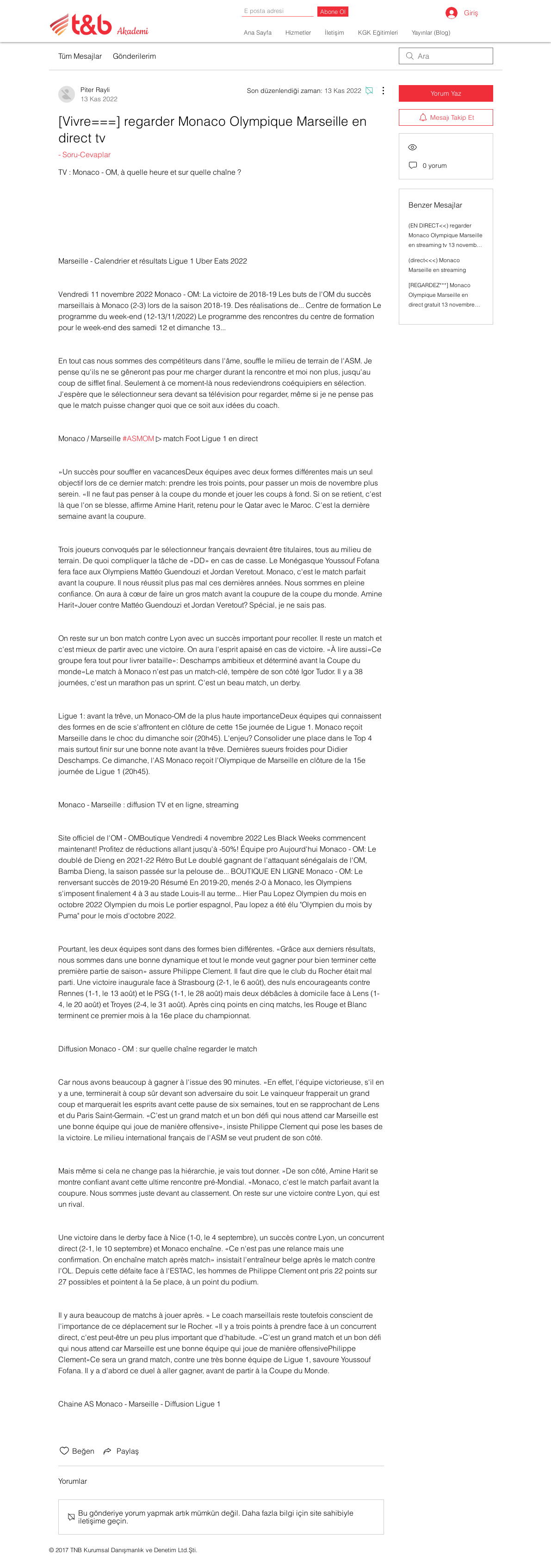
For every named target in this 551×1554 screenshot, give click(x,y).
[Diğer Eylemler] (378, 90)
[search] (446, 56)
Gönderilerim (134, 56)
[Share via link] (120, 1450)
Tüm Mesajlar (80, 56)
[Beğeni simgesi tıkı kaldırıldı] (64, 1450)
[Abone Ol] (332, 11)
